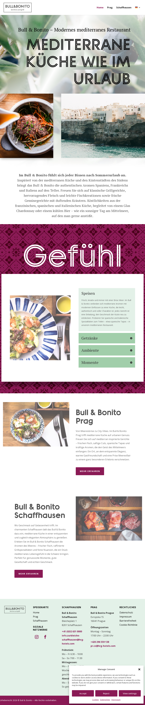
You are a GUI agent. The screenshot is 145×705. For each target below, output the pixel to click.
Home (100, 8)
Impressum (116, 699)
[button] (139, 669)
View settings (130, 693)
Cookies (95, 699)
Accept (83, 693)
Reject (106, 693)
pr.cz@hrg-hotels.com (103, 645)
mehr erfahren (90, 471)
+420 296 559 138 (100, 641)
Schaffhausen (123, 8)
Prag (110, 8)
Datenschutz (105, 699)
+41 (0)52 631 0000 (72, 631)
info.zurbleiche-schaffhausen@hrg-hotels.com (73, 639)
